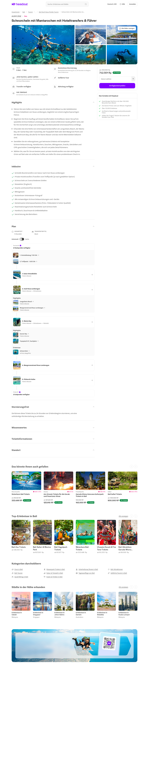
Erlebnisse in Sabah (17, 613)
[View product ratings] (25, 16)
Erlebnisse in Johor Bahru (59, 613)
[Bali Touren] (17, 573)
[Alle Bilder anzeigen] (127, 28)
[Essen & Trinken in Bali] (53, 577)
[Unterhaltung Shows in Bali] (87, 569)
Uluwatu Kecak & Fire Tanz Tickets (106, 548)
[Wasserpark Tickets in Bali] (54, 569)
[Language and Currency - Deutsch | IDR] (112, 4)
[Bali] (23, 12)
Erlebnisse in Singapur (38, 613)
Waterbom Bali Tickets (82, 548)
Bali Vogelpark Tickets (60, 548)
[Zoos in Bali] (17, 569)
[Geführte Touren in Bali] (117, 573)
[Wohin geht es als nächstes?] (67, 4)
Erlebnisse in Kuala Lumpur (124, 613)
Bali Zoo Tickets (19, 547)
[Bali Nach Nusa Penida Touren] (49, 12)
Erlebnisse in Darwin (81, 613)
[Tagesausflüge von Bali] (85, 573)
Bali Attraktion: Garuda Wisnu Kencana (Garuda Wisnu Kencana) (126, 548)
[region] (74, 488)
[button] (122, 4)
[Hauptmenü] (15, 12)
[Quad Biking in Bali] (20, 577)
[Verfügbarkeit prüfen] (117, 85)
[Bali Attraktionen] (115, 569)
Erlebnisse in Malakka (102, 613)
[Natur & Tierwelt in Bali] (53, 573)
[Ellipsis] (35, 13)
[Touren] (30, 12)
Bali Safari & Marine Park (42, 548)
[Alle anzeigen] (123, 516)
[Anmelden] (132, 4)
